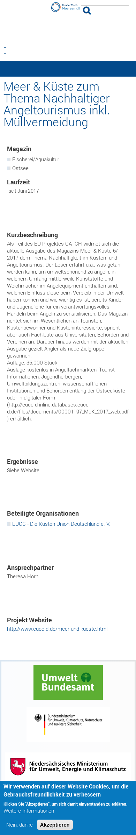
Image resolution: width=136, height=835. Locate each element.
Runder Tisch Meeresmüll (68, 28)
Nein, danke (19, 824)
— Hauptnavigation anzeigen (68, 69)
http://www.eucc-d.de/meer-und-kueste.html (57, 628)
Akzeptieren (55, 825)
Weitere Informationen (28, 810)
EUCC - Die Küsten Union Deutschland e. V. (61, 523)
